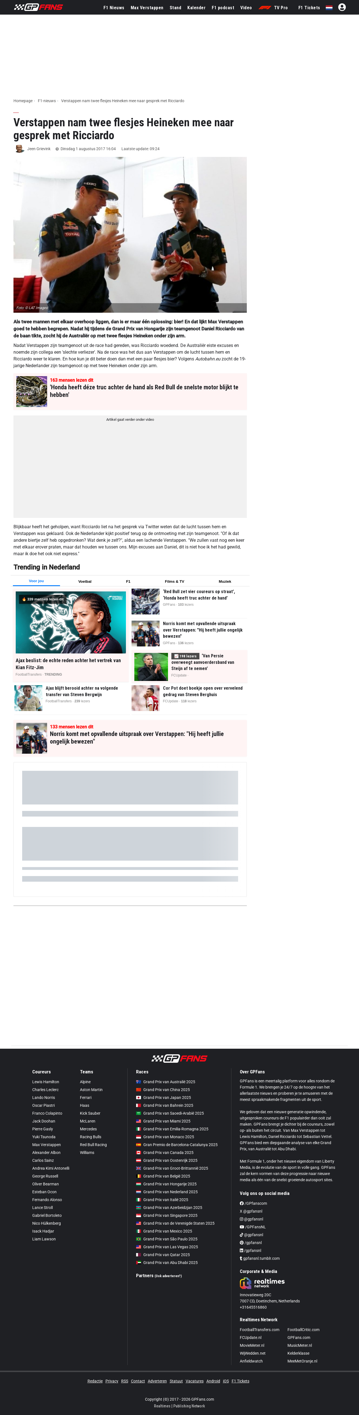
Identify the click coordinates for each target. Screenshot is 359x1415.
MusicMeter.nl (299, 1345)
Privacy (111, 1381)
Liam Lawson (44, 1239)
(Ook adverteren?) (168, 1276)
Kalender (196, 7)
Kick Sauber (90, 1113)
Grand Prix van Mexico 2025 (164, 1231)
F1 (128, 581)
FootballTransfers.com (259, 1329)
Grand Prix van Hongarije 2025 (166, 1184)
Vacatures (195, 1381)
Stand (175, 7)
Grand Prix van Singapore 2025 (166, 1215)
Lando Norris (43, 1097)
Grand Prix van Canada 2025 (165, 1152)
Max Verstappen (147, 7)
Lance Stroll (42, 1207)
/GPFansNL (253, 1227)
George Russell (45, 1176)
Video (246, 7)
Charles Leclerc (45, 1089)
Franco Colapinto (47, 1113)
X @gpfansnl (251, 1211)
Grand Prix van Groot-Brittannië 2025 (172, 1168)
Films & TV (174, 581)
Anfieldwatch (251, 1361)
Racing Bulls (90, 1137)
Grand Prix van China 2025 (163, 1089)
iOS (226, 1381)
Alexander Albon (46, 1152)
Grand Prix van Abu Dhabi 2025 (167, 1262)
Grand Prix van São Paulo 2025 (166, 1239)
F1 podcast (223, 7)
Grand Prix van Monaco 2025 (165, 1137)
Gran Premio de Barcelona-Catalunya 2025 (177, 1144)
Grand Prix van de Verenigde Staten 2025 (175, 1223)
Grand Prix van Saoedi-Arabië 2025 (170, 1113)
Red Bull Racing (93, 1144)
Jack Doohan (43, 1121)
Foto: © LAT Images (32, 308)
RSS (124, 1381)
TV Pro (273, 7)
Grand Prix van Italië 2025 (162, 1199)
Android (213, 1381)
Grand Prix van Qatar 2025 (163, 1254)
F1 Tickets (309, 7)
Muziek (225, 581)
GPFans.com (298, 1337)
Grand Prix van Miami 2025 (163, 1121)
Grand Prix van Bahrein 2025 (164, 1105)
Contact (138, 1381)
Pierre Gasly (42, 1129)
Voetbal (84, 581)
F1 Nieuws (114, 7)
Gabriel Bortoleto (47, 1215)
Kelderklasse (298, 1353)
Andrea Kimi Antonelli (50, 1168)
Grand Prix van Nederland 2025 (167, 1192)
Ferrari (85, 1097)
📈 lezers (185, 656)
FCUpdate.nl (250, 1337)
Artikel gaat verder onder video (130, 419)
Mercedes (88, 1129)
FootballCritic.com (303, 1329)
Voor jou (36, 581)
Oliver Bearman (45, 1184)
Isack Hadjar (43, 1231)
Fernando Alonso (47, 1199)
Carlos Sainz (43, 1160)
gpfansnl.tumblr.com (260, 1258)
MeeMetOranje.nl (302, 1361)
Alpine (85, 1082)
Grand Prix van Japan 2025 (163, 1097)
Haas (84, 1105)
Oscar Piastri (43, 1105)
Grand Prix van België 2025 (163, 1176)
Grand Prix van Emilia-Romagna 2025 (172, 1129)
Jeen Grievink (38, 149)
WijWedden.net (253, 1353)
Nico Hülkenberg (46, 1223)
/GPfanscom (253, 1203)
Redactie (95, 1381)
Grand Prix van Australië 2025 (165, 1082)
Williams (87, 1152)
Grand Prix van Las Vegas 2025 (167, 1247)
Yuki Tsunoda (44, 1137)
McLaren (87, 1121)
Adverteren (157, 1381)
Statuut (176, 1381)
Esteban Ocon (44, 1192)
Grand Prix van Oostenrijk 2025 (166, 1160)
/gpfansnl (251, 1242)
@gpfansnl (251, 1219)
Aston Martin (91, 1089)
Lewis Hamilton (45, 1082)
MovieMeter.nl (252, 1345)
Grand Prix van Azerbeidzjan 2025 (169, 1207)
